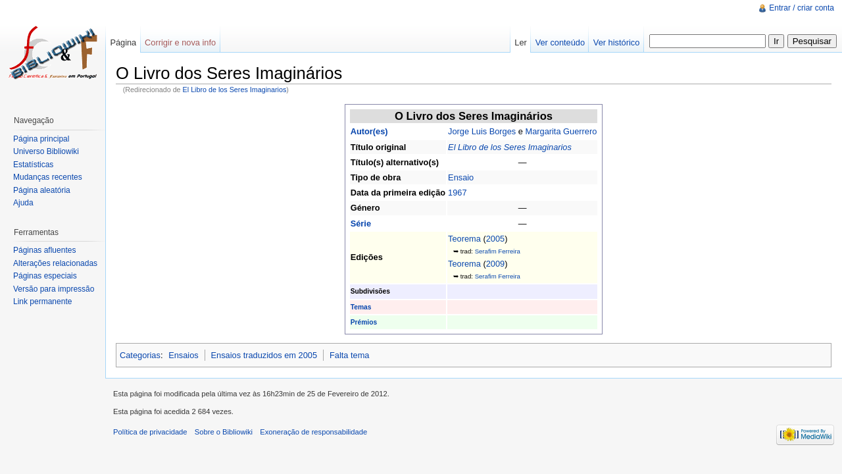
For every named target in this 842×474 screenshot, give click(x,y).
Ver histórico (616, 42)
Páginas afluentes (44, 250)
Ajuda (23, 202)
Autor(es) (369, 131)
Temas (361, 307)
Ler (520, 42)
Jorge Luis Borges (482, 131)
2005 (495, 239)
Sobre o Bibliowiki (224, 432)
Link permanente (42, 301)
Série (361, 223)
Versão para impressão (53, 289)
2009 (495, 264)
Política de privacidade (150, 432)
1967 (457, 193)
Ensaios (183, 355)
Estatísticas (33, 164)
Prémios (364, 322)
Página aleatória (41, 190)
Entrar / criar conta (801, 8)
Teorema (464, 239)
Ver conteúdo (560, 42)
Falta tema (349, 355)
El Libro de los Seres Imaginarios (235, 89)
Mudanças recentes (47, 177)
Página (123, 42)
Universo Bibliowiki (46, 151)
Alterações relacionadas (55, 263)
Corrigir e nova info (180, 42)
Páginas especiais (45, 275)
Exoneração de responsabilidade (313, 432)
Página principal (41, 139)
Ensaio (461, 177)
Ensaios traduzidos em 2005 (264, 355)
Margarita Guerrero (561, 131)
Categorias (140, 355)
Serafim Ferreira (497, 251)
